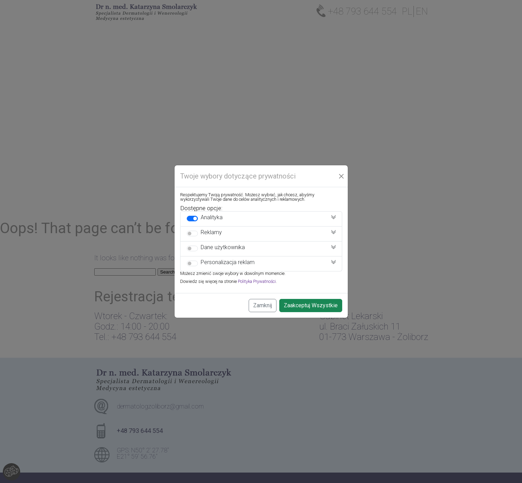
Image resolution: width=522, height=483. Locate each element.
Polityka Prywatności (257, 281)
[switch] (192, 218)
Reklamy (211, 232)
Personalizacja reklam (228, 262)
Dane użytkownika (223, 247)
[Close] (341, 176)
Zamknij (262, 305)
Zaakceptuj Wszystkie (311, 305)
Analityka (212, 217)
